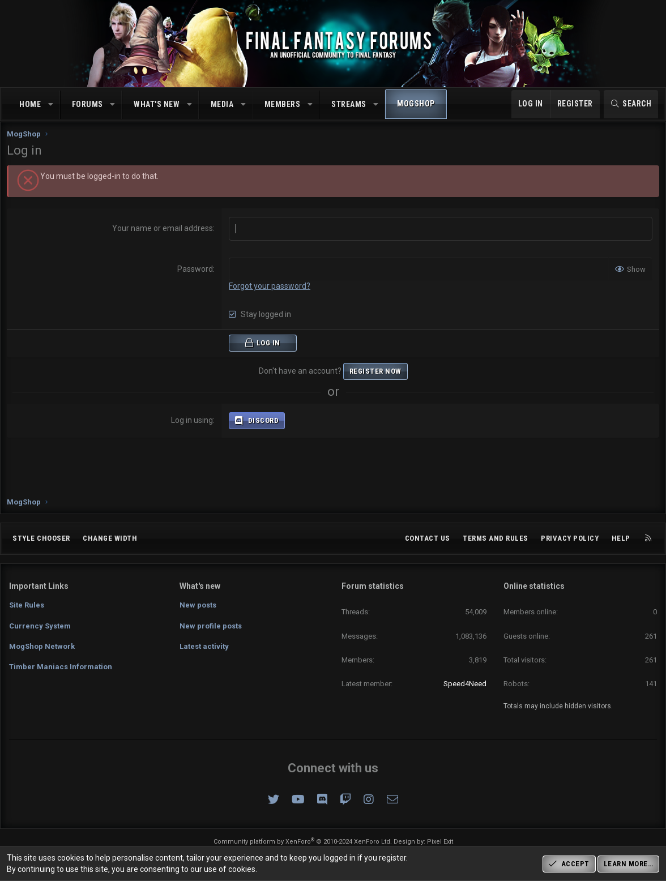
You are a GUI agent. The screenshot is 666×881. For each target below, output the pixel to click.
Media (222, 104)
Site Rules (26, 605)
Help (621, 538)
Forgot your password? (270, 296)
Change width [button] (110, 538)
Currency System (40, 626)
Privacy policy (570, 538)
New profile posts (211, 626)
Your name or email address (163, 238)
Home (30, 104)
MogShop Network (42, 646)
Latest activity (204, 646)
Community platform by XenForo (303, 841)
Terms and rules (495, 538)
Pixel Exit (440, 841)
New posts (198, 605)
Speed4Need (464, 683)
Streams (348, 104)
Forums (87, 104)
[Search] (631, 104)
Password (196, 279)
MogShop (416, 103)
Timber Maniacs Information (60, 666)
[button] (50, 105)
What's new (157, 104)
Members (282, 104)
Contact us (427, 538)
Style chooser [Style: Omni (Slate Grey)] (41, 538)
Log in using (193, 430)
